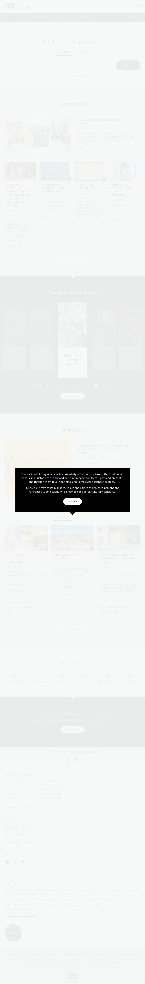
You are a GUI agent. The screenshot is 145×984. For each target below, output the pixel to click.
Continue (72, 501)
